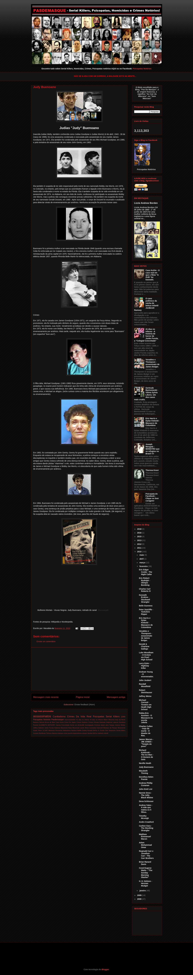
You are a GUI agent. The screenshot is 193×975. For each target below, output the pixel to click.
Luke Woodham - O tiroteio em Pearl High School (146, 656)
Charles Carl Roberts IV (145, 590)
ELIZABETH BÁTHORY (47, 725)
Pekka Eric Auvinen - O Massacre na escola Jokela (146, 718)
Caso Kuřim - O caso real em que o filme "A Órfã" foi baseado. (153, 275)
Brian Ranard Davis (145, 863)
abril (141, 559)
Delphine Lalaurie (112, 722)
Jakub (103, 725)
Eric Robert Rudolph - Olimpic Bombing (144, 581)
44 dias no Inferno (96, 719)
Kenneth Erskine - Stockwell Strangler (144, 598)
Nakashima (67, 730)
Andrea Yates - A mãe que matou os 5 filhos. (145, 808)
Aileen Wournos (109, 719)
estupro (84, 733)
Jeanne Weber (120, 725)
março (142, 562)
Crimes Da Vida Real (79, 716)
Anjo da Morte (120, 719)
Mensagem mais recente (46, 697)
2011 (139, 548)
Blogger (105, 969)
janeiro (142, 890)
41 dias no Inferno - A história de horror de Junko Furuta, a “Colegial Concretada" (146, 335)
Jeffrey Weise (145, 696)
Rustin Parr (104, 730)
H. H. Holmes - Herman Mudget (145, 883)
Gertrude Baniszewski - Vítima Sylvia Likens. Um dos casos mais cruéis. (146, 394)
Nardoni (74, 730)
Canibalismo (59, 716)
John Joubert (145, 680)
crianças (60, 733)
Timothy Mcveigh (144, 817)
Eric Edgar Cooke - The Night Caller (145, 572)
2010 (139, 552)
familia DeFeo (92, 733)
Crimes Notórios (82, 722)
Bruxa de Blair (50, 722)
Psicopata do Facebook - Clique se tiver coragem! (152, 497)
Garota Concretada (62, 725)
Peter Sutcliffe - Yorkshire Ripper (146, 611)
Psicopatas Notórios (142, 69)
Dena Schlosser (146, 801)
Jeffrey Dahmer (38, 728)
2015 (139, 536)
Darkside (102, 722)
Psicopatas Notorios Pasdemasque (48, 719)
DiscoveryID (103, 610)
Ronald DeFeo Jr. (93, 730)
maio (142, 555)
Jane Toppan (109, 725)
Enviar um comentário (46, 641)
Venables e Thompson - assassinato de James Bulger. (152, 363)
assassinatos (42, 716)
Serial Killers (113, 716)
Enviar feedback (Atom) (85, 704)
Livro (123, 716)
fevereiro (143, 566)
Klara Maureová (73, 728)
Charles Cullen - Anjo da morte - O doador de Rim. (145, 731)
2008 (139, 899)
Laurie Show (84, 728)
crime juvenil (67, 733)
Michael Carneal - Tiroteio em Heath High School (145, 704)
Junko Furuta (49, 728)
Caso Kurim (60, 722)
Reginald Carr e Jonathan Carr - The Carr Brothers (146, 854)
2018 (139, 529)
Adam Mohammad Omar (145, 844)
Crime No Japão (70, 722)
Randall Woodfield (144, 685)
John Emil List (145, 789)
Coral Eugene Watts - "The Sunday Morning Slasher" (145, 872)
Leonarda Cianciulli (96, 728)
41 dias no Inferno (82, 719)
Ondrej (84, 730)
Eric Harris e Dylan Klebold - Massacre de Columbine (153, 421)
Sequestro (112, 730)
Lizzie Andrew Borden (146, 203)
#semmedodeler (70, 719)
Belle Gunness (145, 606)
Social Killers (120, 730)
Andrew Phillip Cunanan (145, 784)
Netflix (79, 730)
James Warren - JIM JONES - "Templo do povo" (146, 742)
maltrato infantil (103, 733)
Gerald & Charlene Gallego (144, 646)
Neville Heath (145, 763)
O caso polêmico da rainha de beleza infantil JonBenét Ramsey (146, 304)
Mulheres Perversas (55, 730)
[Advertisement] (79, 668)
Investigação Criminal (92, 725)
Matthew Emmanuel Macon (145, 836)
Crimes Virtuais (93, 722)
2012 (139, 544)
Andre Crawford (146, 822)
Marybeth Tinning (143, 772)
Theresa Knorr (152, 470)
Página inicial (83, 697)
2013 (139, 540)
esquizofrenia (77, 733)
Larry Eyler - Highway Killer (144, 665)
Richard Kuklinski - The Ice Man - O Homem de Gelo (146, 755)
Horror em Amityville (77, 725)
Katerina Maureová (61, 728)
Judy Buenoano (146, 767)
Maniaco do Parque (110, 728)
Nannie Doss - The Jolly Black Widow (146, 795)
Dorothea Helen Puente (146, 778)
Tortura (48, 733)
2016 (139, 533)
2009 (139, 895)
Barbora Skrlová (38, 722)
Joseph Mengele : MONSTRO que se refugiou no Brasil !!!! (152, 449)
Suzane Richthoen (39, 733)
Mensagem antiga (116, 697)
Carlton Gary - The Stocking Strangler (146, 828)
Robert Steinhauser (145, 691)
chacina (54, 733)
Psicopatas (98, 716)
